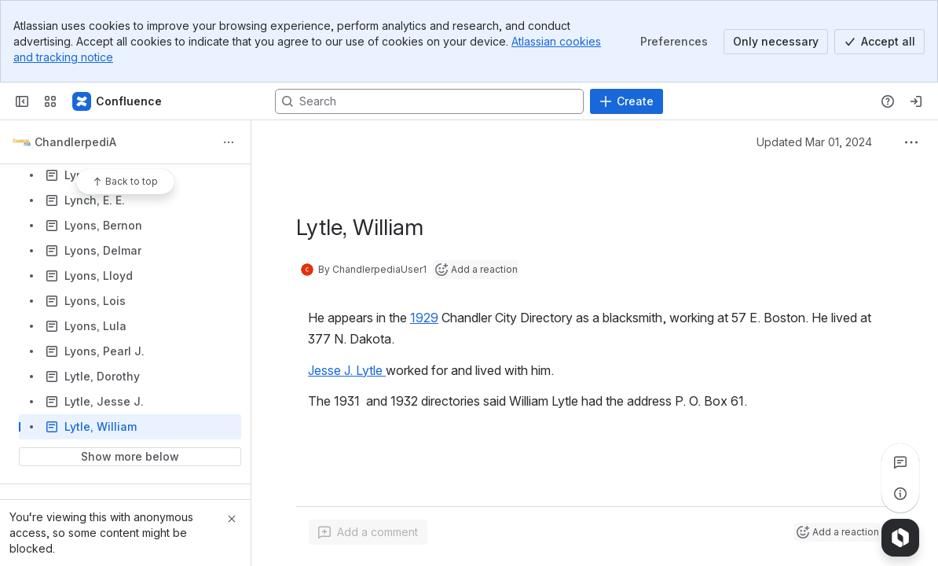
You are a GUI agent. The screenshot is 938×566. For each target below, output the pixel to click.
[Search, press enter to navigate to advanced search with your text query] (429, 101)
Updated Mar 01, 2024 (814, 142)
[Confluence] (118, 101)
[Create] (626, 101)
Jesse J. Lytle (347, 370)
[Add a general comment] (368, 532)
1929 (424, 317)
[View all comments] (900, 462)
